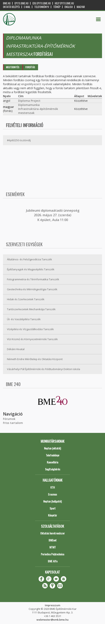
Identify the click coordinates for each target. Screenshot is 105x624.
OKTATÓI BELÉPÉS (11, 7)
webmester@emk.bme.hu (52, 619)
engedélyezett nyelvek (36, 84)
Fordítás (30, 67)
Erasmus (52, 494)
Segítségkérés (52, 469)
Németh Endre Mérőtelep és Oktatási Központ (35, 359)
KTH (52, 487)
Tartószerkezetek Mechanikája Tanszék (31, 309)
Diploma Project (29, 101)
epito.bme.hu (21, 3)
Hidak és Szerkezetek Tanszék (25, 299)
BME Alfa (52, 561)
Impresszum (52, 605)
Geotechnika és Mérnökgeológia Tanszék (32, 289)
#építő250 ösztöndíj (19, 140)
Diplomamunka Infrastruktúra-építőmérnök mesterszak (38, 109)
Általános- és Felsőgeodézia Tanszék (29, 259)
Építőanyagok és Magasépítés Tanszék (30, 269)
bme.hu (7, 3)
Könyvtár (52, 515)
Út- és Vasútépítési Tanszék (24, 319)
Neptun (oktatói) (52, 448)
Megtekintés (12, 67)
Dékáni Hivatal (16, 349)
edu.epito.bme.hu (41, 3)
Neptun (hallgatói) (52, 501)
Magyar (81, 7)
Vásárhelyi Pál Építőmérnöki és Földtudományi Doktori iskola (43, 369)
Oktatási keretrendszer (52, 533)
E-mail (27, 7)
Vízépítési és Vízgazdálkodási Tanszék (30, 329)
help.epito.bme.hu (64, 3)
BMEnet (53, 540)
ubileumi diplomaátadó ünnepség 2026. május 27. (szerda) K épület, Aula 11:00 (53, 215)
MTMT (52, 547)
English (69, 7)
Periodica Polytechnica (52, 554)
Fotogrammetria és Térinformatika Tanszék (33, 279)
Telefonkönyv (41, 7)
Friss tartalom (13, 423)
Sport (53, 508)
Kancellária (52, 462)
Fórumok (9, 419)
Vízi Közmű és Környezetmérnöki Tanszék (32, 339)
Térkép (57, 7)
